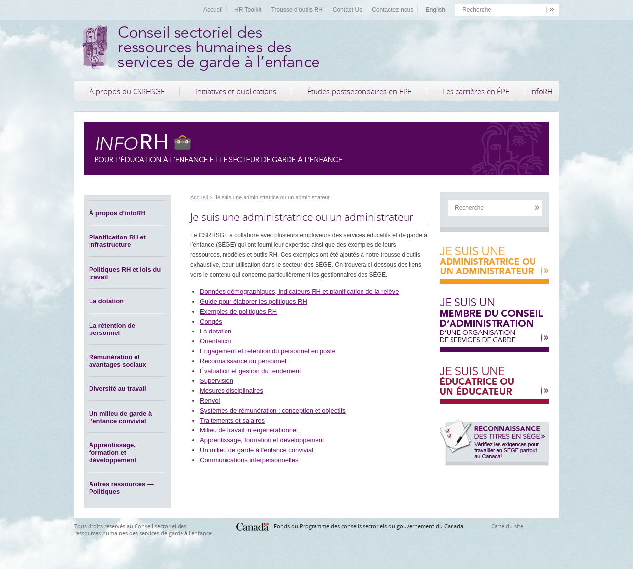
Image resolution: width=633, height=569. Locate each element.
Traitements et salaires (232, 420)
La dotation (106, 301)
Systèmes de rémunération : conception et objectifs (273, 410)
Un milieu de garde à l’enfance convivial (120, 417)
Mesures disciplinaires (231, 390)
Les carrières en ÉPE (475, 91)
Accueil (213, 9)
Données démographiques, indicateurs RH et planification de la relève (299, 291)
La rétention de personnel (112, 329)
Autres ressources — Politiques (121, 487)
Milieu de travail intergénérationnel (249, 430)
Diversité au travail (117, 388)
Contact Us (347, 9)
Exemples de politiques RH (238, 311)
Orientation (215, 341)
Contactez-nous (392, 9)
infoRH (541, 91)
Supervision (216, 380)
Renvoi (210, 400)
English (435, 9)
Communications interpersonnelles (249, 460)
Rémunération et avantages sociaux (117, 360)
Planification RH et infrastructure (117, 241)
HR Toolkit (247, 9)
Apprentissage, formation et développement (112, 452)
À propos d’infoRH (117, 213)
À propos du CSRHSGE (127, 91)
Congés (211, 321)
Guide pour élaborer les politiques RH (253, 301)
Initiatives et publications (235, 91)
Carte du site (507, 526)
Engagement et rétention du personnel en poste (268, 351)
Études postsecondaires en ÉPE (359, 91)
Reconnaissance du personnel (243, 361)
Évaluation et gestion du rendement (250, 371)
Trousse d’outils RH (297, 9)
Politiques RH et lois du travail (125, 273)
